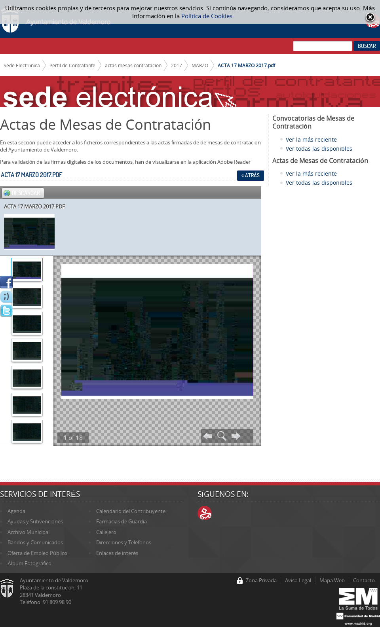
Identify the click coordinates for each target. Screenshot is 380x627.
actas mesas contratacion (133, 65)
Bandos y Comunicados (35, 542)
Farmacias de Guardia (121, 521)
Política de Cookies (206, 16)
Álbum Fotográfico (29, 563)
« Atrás (250, 175)
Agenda (16, 511)
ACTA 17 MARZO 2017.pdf (246, 65)
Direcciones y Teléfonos (123, 542)
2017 (176, 65)
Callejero (106, 532)
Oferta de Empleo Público (37, 553)
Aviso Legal (298, 580)
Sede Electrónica (22, 65)
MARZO (200, 65)
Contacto (364, 580)
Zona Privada (261, 580)
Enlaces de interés (117, 553)
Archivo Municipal (28, 532)
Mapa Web (332, 580)
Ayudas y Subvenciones (35, 521)
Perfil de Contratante (72, 65)
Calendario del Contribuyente (130, 511)
